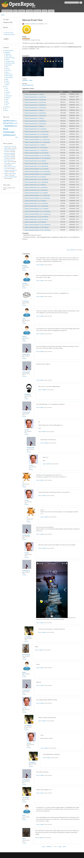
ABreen (24, 336)
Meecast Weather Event (28, 85)
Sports (6, 79)
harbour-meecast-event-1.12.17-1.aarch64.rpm (36, 206)
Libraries (6, 110)
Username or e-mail (8, 22)
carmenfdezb (27, 637)
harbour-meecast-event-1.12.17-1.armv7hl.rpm (36, 203)
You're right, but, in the (9, 163)
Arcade (7, 94)
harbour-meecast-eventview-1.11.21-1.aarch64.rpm (37, 174)
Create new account (8, 32)
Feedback (50, 11)
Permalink (24, 270)
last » (64, 846)
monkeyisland (26, 354)
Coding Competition (8, 50)
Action (6, 90)
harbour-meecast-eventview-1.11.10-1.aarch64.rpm (37, 158)
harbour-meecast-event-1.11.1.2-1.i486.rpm (36, 129)
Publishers (21, 11)
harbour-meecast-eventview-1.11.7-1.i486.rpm (36, 137)
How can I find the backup (10, 176)
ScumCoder (25, 301)
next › (60, 846)
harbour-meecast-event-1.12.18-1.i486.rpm (35, 222)
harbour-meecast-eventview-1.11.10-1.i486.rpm (37, 153)
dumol (24, 318)
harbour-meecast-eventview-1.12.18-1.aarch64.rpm (37, 224)
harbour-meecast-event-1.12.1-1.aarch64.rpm (36, 190)
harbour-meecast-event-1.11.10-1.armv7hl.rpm (36, 163)
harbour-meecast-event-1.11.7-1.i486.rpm (35, 145)
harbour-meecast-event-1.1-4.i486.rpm (34, 118)
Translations (7, 106)
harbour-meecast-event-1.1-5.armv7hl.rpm (35, 123)
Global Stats (37, 11)
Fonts (5, 108)
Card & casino (8, 95)
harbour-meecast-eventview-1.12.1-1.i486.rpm (36, 192)
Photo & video (8, 74)
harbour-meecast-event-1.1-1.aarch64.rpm (35, 99)
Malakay (24, 265)
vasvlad (32, 23)
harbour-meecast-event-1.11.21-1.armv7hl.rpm (36, 179)
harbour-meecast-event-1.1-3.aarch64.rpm (35, 105)
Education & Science (10, 63)
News (15, 11)
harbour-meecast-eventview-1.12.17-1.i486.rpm (37, 208)
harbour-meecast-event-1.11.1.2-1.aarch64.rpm (37, 134)
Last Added (29, 11)
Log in (67, 249)
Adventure (7, 92)
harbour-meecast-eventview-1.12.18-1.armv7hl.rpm (37, 230)
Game (6, 88)
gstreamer (10, 123)
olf (23, 482)
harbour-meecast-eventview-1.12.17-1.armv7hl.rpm (37, 211)
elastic (24, 815)
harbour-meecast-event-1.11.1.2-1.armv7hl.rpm (37, 131)
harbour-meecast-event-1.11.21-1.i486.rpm (35, 176)
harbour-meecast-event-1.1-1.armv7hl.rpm (35, 97)
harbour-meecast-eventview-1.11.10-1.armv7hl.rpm (37, 155)
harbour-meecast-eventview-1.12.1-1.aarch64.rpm (37, 198)
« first (43, 846)
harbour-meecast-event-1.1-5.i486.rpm (34, 126)
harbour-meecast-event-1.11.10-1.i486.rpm (35, 161)
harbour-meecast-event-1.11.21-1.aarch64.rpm (36, 182)
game (5, 123)
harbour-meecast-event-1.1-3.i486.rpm (34, 110)
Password (5, 27)
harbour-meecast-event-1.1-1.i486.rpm (34, 94)
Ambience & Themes (10, 57)
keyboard (9, 125)
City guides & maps (9, 61)
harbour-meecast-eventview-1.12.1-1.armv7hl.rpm (37, 195)
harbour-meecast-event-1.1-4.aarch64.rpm (35, 113)
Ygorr (23, 838)
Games (5, 86)
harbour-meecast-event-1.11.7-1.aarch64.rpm (36, 150)
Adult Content (8, 56)
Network (7, 68)
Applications (7, 52)
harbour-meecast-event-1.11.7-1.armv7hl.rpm (36, 147)
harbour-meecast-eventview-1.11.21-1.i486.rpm (37, 168)
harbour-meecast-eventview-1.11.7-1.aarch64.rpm (37, 142)
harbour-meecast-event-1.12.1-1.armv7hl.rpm (36, 187)
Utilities (7, 84)
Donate (44, 11)
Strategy (7, 103)
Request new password (9, 34)
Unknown (7, 82)
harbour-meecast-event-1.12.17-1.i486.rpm (35, 200)
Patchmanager (9, 132)
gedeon (24, 672)
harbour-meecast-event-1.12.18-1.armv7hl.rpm (36, 219)
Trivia (6, 104)
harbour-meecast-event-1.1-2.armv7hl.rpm (35, 102)
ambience (13, 121)
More (16, 137)
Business (7, 59)
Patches (7, 72)
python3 (12, 135)
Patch (5, 129)
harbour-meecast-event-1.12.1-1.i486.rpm (35, 184)
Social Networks (9, 77)
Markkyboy (27, 394)
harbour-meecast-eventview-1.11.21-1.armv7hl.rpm (37, 171)
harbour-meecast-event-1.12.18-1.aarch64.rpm (36, 216)
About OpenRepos (7, 11)
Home (2, 15)
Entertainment (8, 65)
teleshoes (24, 283)
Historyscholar (26, 654)
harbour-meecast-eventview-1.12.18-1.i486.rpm (37, 227)
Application (8, 54)
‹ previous (48, 846)
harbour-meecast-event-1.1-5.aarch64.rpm (35, 121)
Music (6, 66)
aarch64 (6, 120)
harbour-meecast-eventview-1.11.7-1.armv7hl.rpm (37, 139)
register (72, 249)
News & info (8, 70)
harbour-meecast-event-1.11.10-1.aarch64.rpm (36, 166)
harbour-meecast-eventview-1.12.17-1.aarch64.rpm (37, 214)
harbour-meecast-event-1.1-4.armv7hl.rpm (35, 115)
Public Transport (9, 75)
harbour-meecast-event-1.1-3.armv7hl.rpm (35, 107)
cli (16, 121)
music (15, 126)
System (7, 81)
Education (7, 97)
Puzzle (6, 99)
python (6, 135)
